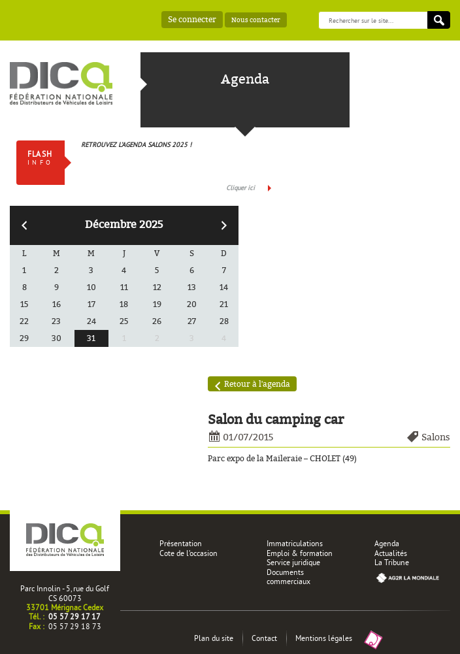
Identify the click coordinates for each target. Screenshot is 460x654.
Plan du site (213, 638)
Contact (264, 638)
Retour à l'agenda (257, 383)
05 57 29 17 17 (74, 616)
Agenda (386, 543)
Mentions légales (323, 638)
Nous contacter (255, 20)
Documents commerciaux (288, 576)
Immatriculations (295, 543)
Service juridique (293, 562)
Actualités (390, 553)
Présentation (180, 543)
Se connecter (192, 19)
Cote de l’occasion (188, 553)
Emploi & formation (300, 553)
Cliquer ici (240, 188)
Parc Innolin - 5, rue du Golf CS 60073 (64, 592)
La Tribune (391, 562)
